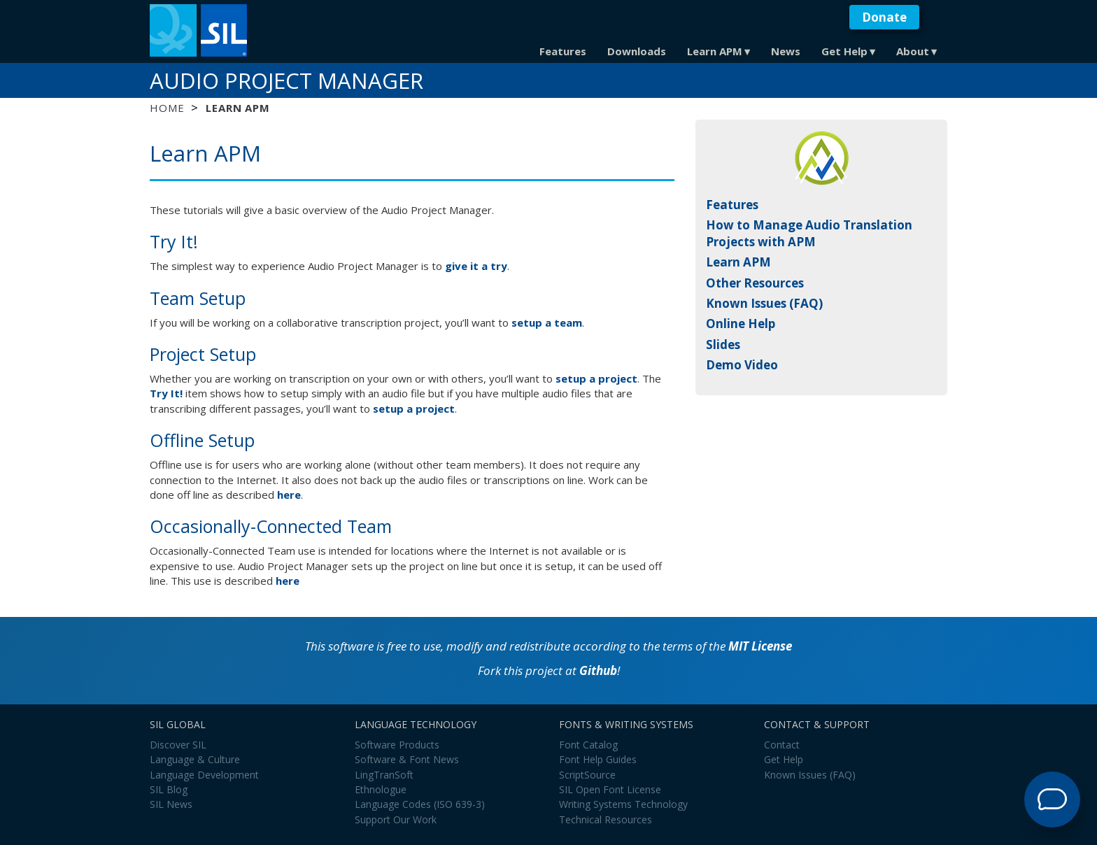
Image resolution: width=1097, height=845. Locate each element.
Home (167, 108)
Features (562, 51)
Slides (723, 344)
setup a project (596, 378)
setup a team (546, 322)
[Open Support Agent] (1052, 800)
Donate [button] (884, 17)
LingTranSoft (384, 774)
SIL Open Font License (610, 789)
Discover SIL (178, 744)
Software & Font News (407, 759)
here (289, 495)
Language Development (204, 774)
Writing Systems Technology (623, 804)
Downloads (636, 51)
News (785, 51)
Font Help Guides (598, 759)
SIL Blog (168, 789)
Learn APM (714, 51)
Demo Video (742, 365)
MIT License (760, 646)
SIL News (171, 804)
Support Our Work (396, 819)
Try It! (166, 393)
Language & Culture (195, 759)
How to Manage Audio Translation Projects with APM (809, 233)
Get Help (844, 51)
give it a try (476, 266)
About (912, 51)
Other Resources (755, 283)
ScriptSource (587, 774)
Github (598, 670)
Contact (782, 744)
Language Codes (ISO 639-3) (420, 804)
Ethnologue (380, 789)
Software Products (397, 744)
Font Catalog (588, 744)
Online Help (740, 323)
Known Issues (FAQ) (764, 303)
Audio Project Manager (286, 80)
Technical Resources (605, 819)
